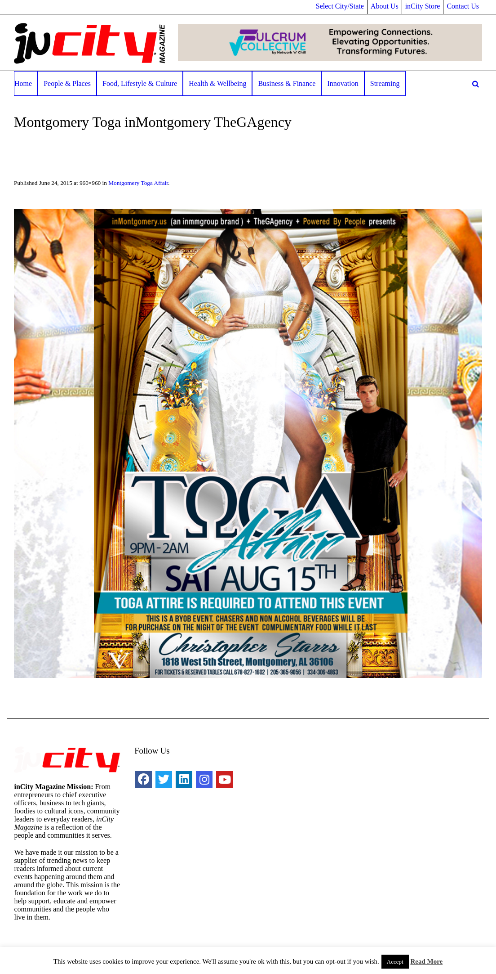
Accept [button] (395, 961)
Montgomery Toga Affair (138, 183)
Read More (426, 961)
